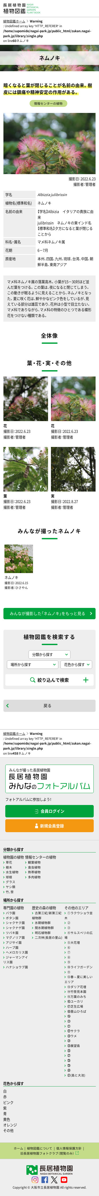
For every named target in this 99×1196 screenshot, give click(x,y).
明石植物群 (43, 932)
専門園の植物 (13, 907)
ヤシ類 (10, 886)
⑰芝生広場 (75, 1006)
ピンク (8, 1102)
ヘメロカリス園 (17, 952)
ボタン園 (12, 918)
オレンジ (10, 1124)
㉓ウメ (72, 1035)
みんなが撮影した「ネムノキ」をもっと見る (47, 613)
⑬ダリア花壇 (76, 986)
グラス (10, 881)
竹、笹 (10, 891)
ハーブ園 (12, 947)
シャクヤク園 (15, 922)
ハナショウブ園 (17, 967)
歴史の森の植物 (44, 907)
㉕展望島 (73, 1045)
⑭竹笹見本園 (76, 991)
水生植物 (12, 872)
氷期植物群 (43, 922)
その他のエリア (76, 907)
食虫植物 (34, 867)
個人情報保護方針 (69, 1148)
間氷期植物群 (44, 927)
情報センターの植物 (48, 103)
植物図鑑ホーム (14, 21)
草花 (9, 862)
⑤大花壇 (73, 942)
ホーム (18, 1148)
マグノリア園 (15, 937)
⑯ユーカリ (75, 1001)
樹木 (9, 867)
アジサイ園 (14, 942)
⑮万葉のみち (76, 996)
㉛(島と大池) (76, 1075)
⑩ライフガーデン (80, 967)
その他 (8, 1130)
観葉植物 (34, 862)
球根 (9, 877)
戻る (47, 705)
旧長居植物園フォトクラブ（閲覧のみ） (47, 1153)
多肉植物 (34, 877)
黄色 (6, 1119)
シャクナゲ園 (15, 927)
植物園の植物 (13, 857)
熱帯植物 (34, 872)
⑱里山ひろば (76, 1011)
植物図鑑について (39, 1148)
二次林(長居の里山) (48, 937)
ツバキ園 (12, 932)
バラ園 (10, 913)
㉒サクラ (73, 1030)
